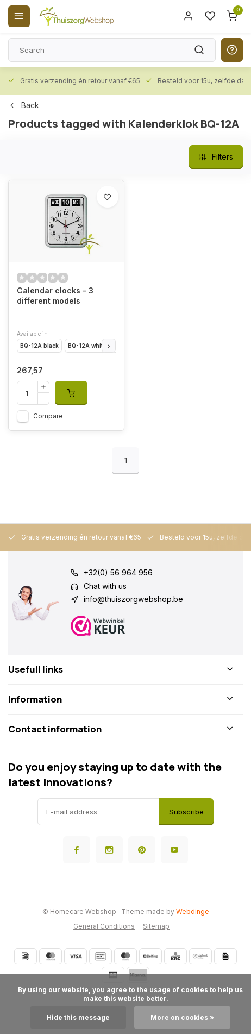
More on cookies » (182, 1017)
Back (23, 105)
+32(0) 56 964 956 (118, 572)
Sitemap (156, 926)
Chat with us (105, 586)
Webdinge (192, 911)
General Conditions (104, 926)
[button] (109, 346)
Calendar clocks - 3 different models (55, 296)
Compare (48, 416)
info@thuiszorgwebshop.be (133, 599)
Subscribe (186, 811)
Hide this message (78, 1017)
